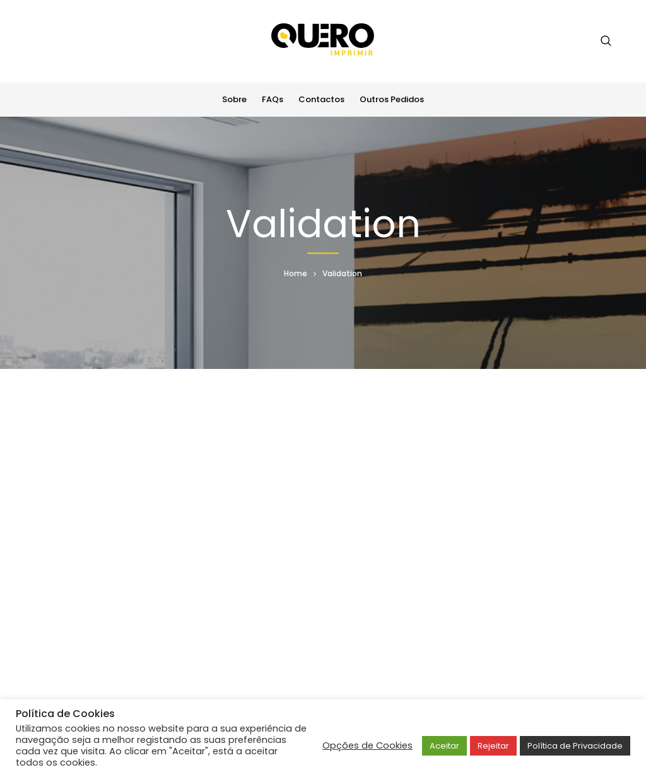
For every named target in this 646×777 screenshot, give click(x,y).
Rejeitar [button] (493, 746)
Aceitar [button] (444, 746)
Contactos (321, 99)
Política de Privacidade (575, 746)
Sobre (234, 99)
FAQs (272, 99)
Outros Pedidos (392, 99)
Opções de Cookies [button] (367, 745)
